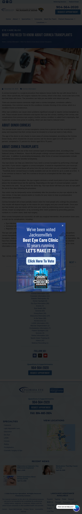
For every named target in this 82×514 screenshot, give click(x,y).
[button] (63, 226)
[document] (41, 257)
